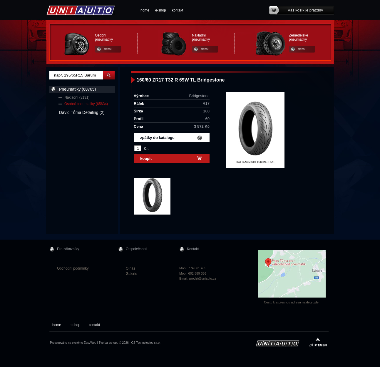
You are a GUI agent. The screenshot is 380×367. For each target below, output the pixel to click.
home (144, 10)
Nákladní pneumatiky (201, 37)
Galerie (131, 274)
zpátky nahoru (318, 343)
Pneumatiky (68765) (77, 89)
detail (108, 49)
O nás (130, 268)
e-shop (160, 10)
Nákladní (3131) (76, 97)
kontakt (177, 10)
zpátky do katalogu (157, 137)
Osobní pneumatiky (104, 37)
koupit (146, 158)
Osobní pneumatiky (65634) (86, 104)
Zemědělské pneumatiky (298, 37)
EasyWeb (90, 342)
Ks (146, 148)
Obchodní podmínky (72, 268)
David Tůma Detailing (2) (82, 112)
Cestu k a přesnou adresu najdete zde (291, 302)
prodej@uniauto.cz (202, 278)
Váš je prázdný (305, 10)
